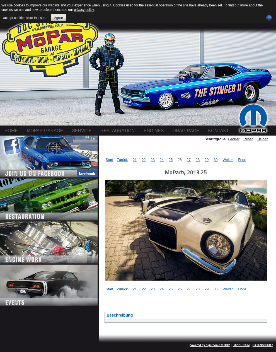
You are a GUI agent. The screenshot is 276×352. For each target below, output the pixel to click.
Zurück (122, 160)
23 (153, 160)
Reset (248, 139)
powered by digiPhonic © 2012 (210, 345)
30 (215, 160)
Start (109, 160)
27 (189, 160)
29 (207, 160)
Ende (242, 160)
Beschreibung (119, 315)
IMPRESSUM (241, 345)
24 (162, 160)
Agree (58, 18)
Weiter (227, 160)
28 (198, 160)
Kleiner (262, 139)
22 (144, 160)
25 (171, 160)
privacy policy (84, 10)
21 (135, 160)
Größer (233, 139)
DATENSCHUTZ (263, 345)
